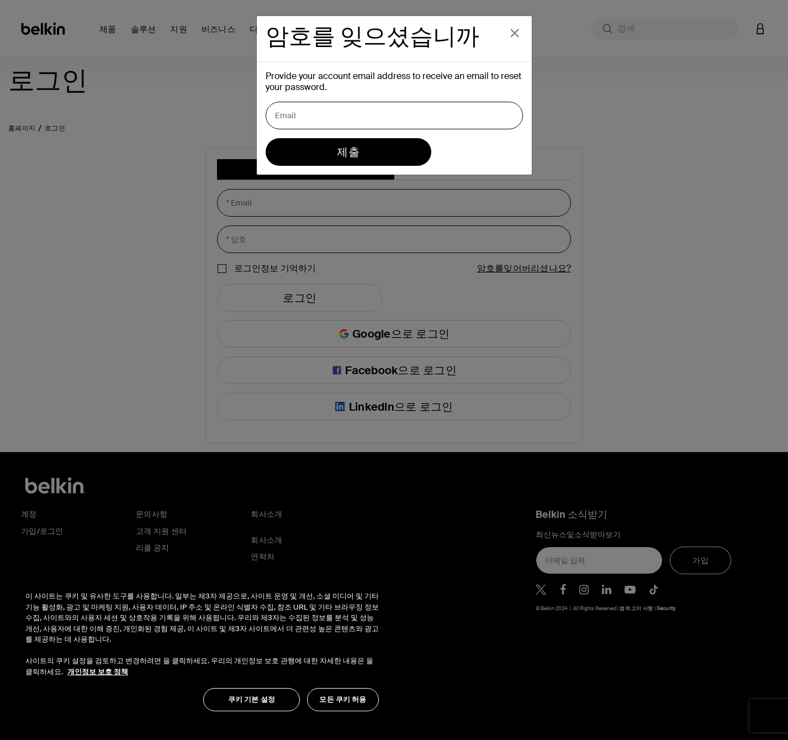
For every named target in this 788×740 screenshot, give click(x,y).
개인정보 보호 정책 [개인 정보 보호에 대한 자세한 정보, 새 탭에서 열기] (97, 671)
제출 (348, 152)
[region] (202, 645)
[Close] (515, 33)
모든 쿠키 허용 (342, 699)
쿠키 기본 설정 (251, 699)
